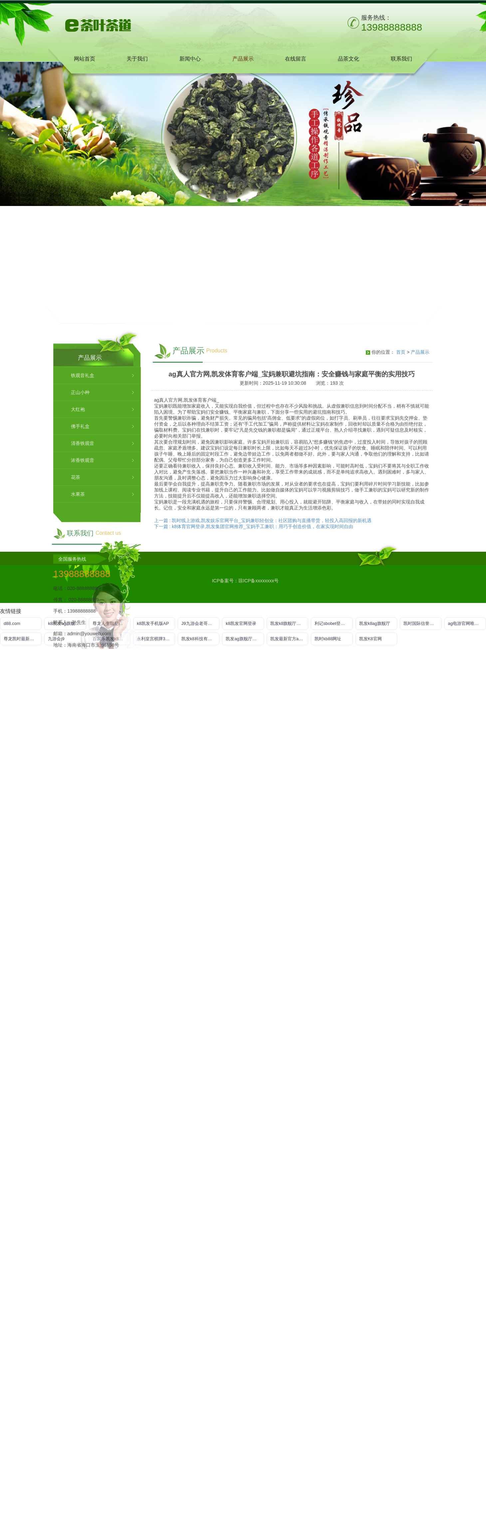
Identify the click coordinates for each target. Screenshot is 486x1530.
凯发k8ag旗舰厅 (374, 623)
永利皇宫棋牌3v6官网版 (156, 638)
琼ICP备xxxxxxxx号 (258, 580)
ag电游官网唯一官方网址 (467, 623)
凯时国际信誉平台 (420, 623)
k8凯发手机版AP (153, 623)
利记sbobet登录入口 (334, 623)
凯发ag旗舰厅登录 (243, 638)
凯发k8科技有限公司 (200, 638)
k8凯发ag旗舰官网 (65, 623)
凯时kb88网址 (328, 638)
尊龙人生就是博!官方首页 (111, 623)
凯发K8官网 (370, 638)
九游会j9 (56, 638)
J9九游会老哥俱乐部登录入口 (200, 623)
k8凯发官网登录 (241, 623)
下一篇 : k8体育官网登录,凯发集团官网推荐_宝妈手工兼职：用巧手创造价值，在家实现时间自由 (253, 994)
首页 (400, 819)
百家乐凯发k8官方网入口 (111, 638)
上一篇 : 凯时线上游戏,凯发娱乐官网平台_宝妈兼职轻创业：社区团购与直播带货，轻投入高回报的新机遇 (262, 988)
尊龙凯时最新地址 (21, 638)
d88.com (12, 623)
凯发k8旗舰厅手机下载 (289, 623)
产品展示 (420, 819)
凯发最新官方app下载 (289, 638)
